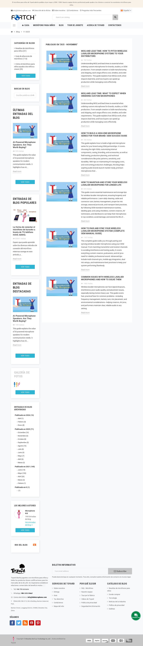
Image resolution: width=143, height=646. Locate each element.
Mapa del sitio (59, 606)
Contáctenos (72, 10)
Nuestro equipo (86, 592)
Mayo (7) (21, 456)
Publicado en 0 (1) (22, 487)
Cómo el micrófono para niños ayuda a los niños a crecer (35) (24, 66)
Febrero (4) (22, 422)
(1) (19, 491)
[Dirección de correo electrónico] (80, 571)
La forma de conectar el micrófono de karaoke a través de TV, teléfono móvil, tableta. (24, 231)
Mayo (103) (22, 473)
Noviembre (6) (23, 436)
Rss (25, 622)
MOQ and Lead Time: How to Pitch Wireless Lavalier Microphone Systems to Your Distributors (104, 53)
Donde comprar (114, 594)
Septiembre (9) (23, 442)
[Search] (85, 17)
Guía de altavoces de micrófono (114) (23, 57)
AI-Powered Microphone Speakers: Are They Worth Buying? (24, 145)
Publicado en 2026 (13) (24, 415)
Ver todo (26, 76)
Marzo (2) (21, 462)
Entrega (56, 592)
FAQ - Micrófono (87, 588)
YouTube (31, 622)
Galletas (112, 609)
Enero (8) (21, 425)
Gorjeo (18, 622)
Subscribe (120, 571)
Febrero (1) (22, 483)
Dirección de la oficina (41, 10)
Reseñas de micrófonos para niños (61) (24, 49)
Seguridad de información (90, 606)
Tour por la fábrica (88, 595)
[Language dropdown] (126, 10)
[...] (44, 585)
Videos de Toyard (87, 599)
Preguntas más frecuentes (90, 10)
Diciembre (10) (23, 432)
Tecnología (113, 598)
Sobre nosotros (58, 10)
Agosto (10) (22, 446)
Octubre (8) (22, 439)
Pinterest (38, 622)
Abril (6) (21, 459)
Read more (17, 171)
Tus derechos (59, 599)
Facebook (12, 622)
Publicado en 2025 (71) (24, 429)
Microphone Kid (30, 512)
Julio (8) (21, 449)
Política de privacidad (89, 603)
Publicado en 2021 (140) (25, 467)
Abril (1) (21, 418)
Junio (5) (21, 452)
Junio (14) (21, 470)
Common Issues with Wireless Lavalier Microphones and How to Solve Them (102, 278)
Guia (55, 595)
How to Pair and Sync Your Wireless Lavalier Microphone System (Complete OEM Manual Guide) (103, 231)
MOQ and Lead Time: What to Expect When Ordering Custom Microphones (103, 94)
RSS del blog (25, 545)
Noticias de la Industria (117, 602)
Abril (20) (21, 476)
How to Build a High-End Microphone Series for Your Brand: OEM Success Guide (104, 134)
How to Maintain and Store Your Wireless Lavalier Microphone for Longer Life (104, 183)
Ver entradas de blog (30, 523)
